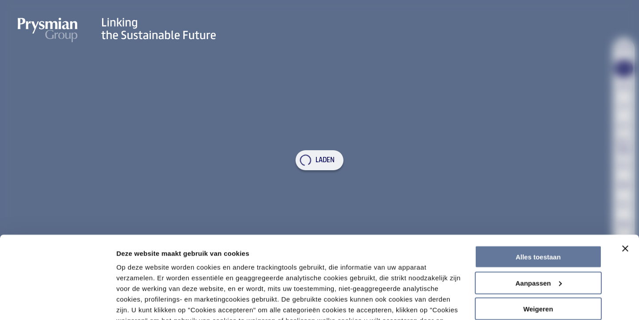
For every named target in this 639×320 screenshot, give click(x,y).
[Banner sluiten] (625, 186)
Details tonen (137, 302)
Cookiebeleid (436, 279)
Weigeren (538, 246)
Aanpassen (538, 220)
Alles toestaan (538, 194)
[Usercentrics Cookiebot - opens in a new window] (57, 302)
